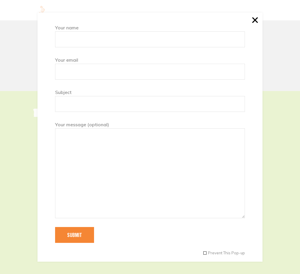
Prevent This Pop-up (226, 253)
